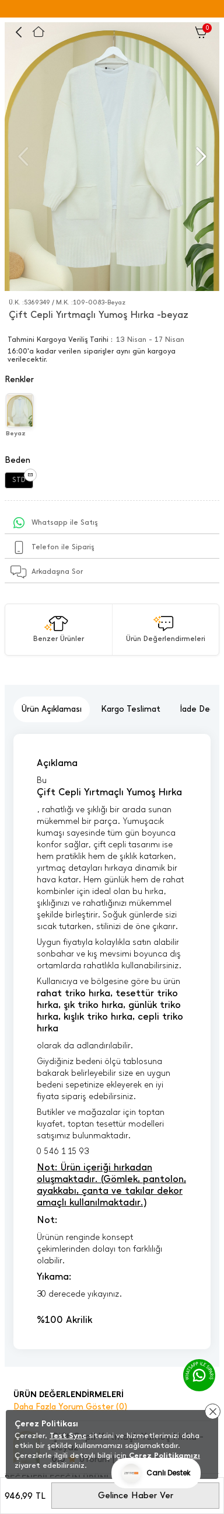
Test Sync (68, 1435)
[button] (200, 156)
